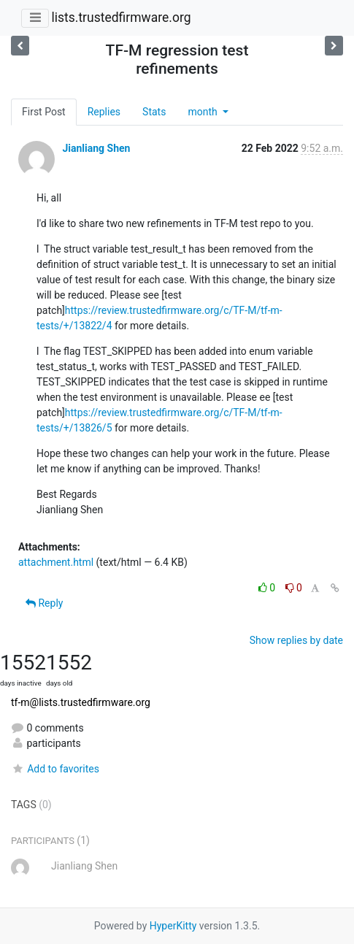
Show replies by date (296, 640)
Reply (44, 603)
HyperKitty (173, 926)
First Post (44, 112)
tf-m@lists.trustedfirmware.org (80, 702)
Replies (104, 112)
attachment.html (55, 562)
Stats (154, 112)
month (204, 112)
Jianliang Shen (96, 148)
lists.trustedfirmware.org (121, 17)
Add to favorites (55, 769)
